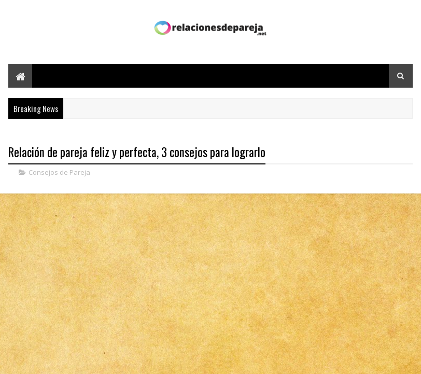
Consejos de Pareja (59, 172)
